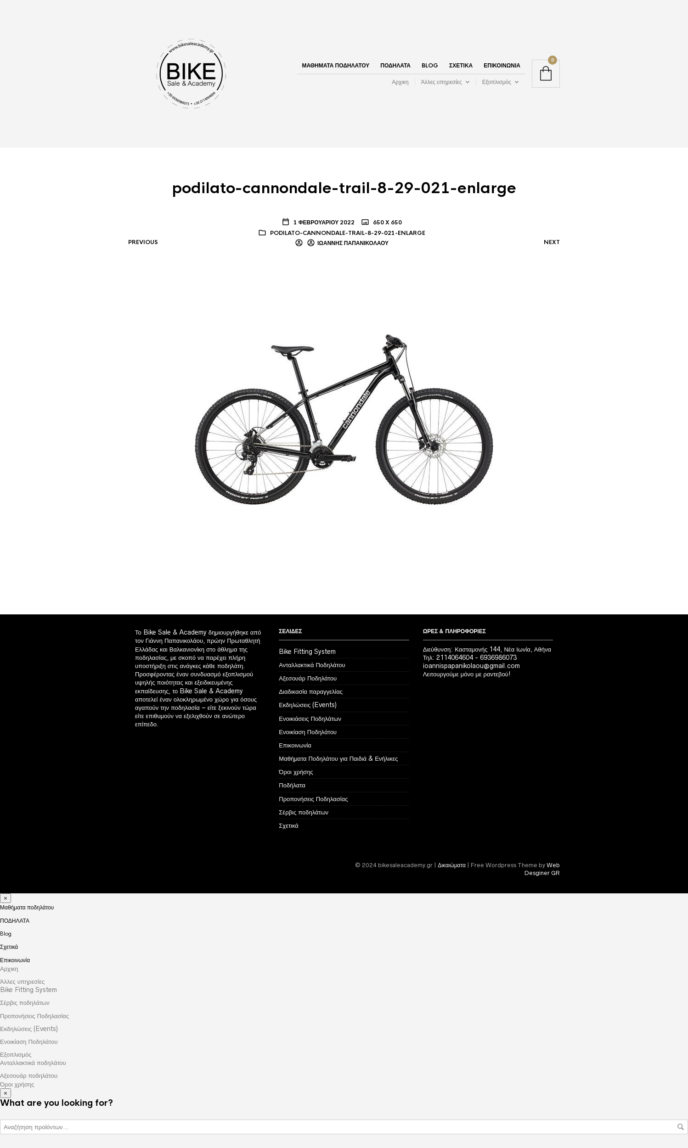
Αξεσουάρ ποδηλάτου (28, 1075)
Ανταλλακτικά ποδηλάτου (33, 1062)
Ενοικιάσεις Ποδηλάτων (310, 718)
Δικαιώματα (452, 865)
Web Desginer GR (542, 869)
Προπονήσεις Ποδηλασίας (313, 798)
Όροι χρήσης (296, 771)
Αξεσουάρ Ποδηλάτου (308, 678)
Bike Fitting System (307, 651)
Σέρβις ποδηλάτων (303, 812)
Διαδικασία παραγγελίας (311, 691)
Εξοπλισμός (496, 81)
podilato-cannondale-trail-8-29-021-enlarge (347, 233)
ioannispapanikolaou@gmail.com (471, 665)
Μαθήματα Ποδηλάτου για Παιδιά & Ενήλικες (338, 758)
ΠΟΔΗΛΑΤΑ (395, 65)
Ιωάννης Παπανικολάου (353, 243)
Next (552, 242)
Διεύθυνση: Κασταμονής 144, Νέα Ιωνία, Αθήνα (487, 649)
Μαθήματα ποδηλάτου (335, 65)
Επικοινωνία (502, 65)
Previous (143, 242)
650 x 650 (387, 222)
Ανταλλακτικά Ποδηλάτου (312, 665)
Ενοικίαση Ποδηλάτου (308, 732)
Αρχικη (400, 81)
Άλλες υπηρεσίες (441, 81)
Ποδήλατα (292, 785)
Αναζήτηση (680, 1127)
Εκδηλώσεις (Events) (308, 704)
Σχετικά (461, 65)
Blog (430, 65)
